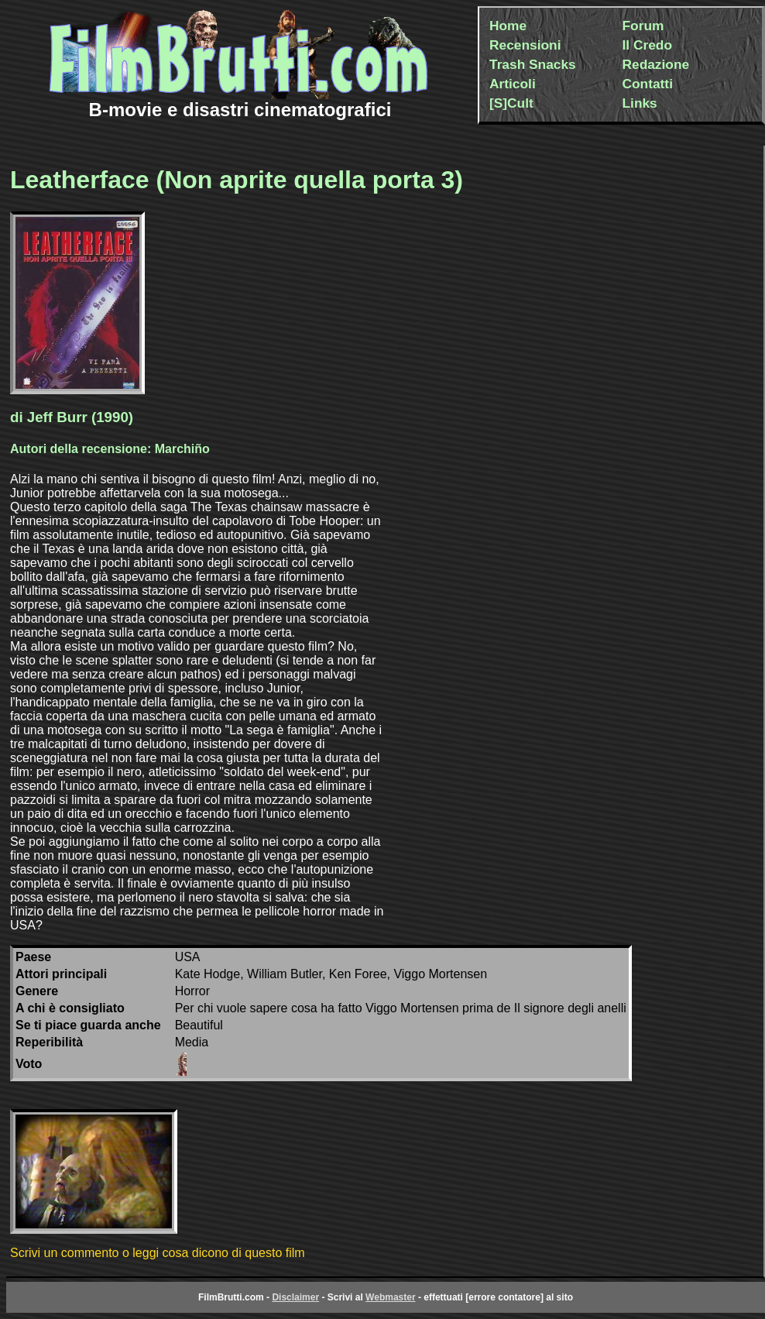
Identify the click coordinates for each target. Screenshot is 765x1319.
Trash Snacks (532, 64)
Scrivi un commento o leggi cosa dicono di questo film (157, 1252)
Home (508, 25)
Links (640, 103)
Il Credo (648, 45)
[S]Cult (511, 103)
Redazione (656, 64)
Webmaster (390, 1297)
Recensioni (525, 45)
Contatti (648, 83)
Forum (643, 25)
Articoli (512, 83)
